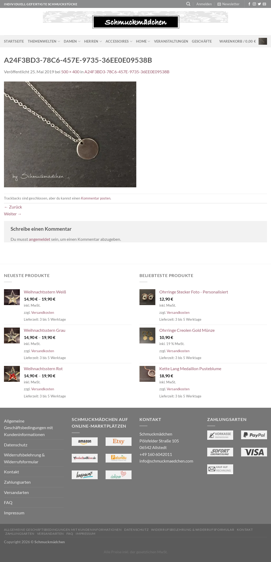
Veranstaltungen (171, 41)
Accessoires (119, 41)
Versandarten (16, 492)
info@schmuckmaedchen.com (166, 460)
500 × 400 (70, 71)
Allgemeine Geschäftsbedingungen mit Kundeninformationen (28, 427)
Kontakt (11, 471)
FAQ (8, 502)
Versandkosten (42, 312)
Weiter (13, 213)
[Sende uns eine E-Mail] (264, 4)
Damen (72, 41)
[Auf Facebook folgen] (249, 4)
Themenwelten (44, 41)
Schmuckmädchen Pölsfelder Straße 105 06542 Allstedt (159, 440)
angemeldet (39, 239)
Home (143, 41)
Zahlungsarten (17, 481)
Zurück (13, 206)
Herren (93, 41)
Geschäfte (202, 41)
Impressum (14, 512)
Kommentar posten (95, 198)
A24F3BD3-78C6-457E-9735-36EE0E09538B (126, 71)
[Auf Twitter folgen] (259, 4)
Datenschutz (15, 444)
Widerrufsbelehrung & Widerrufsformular (24, 458)
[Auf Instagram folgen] (254, 4)
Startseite (14, 41)
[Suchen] (188, 4)
